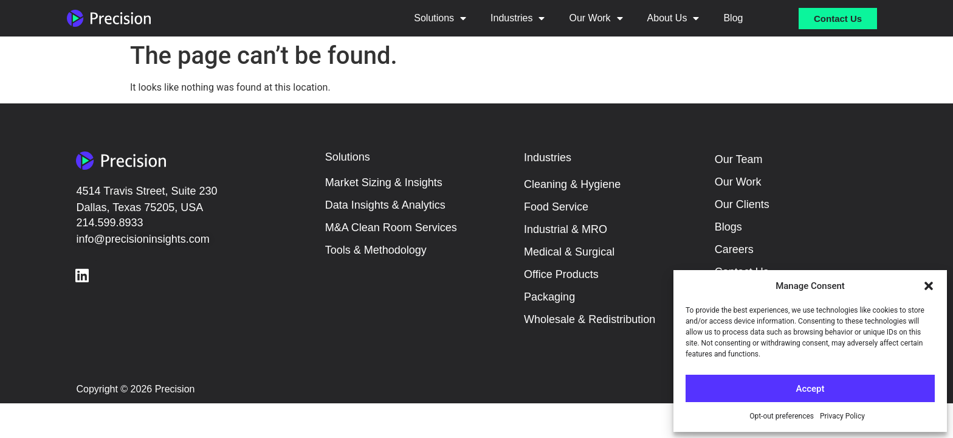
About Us (673, 18)
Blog (733, 18)
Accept (810, 388)
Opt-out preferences (781, 416)
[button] (929, 286)
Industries (517, 18)
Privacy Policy (842, 416)
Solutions (440, 18)
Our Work (595, 18)
